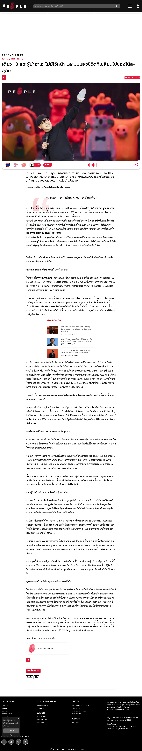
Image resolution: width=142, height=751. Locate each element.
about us (75, 723)
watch (41, 713)
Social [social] (4, 708)
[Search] (117, 6)
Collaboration (46, 701)
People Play (76, 708)
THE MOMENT (76, 714)
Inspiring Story (42, 720)
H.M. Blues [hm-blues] (40, 708)
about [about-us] (76, 718)
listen (75, 701)
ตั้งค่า (11, 735)
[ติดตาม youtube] (25, 741)
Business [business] (5, 711)
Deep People (41, 717)
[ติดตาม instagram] (18, 741)
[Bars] (130, 6)
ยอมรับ (11, 731)
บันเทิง (29, 677)
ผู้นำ (36, 677)
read (5, 55)
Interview (8, 701)
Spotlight (41, 722)
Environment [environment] (7, 714)
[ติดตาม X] (11, 741)
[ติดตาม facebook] (4, 741)
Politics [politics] (5, 705)
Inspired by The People (80, 705)
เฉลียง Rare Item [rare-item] (43, 705)
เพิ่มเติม (6, 726)
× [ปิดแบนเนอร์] (18, 718)
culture (17, 55)
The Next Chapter (79, 711)
